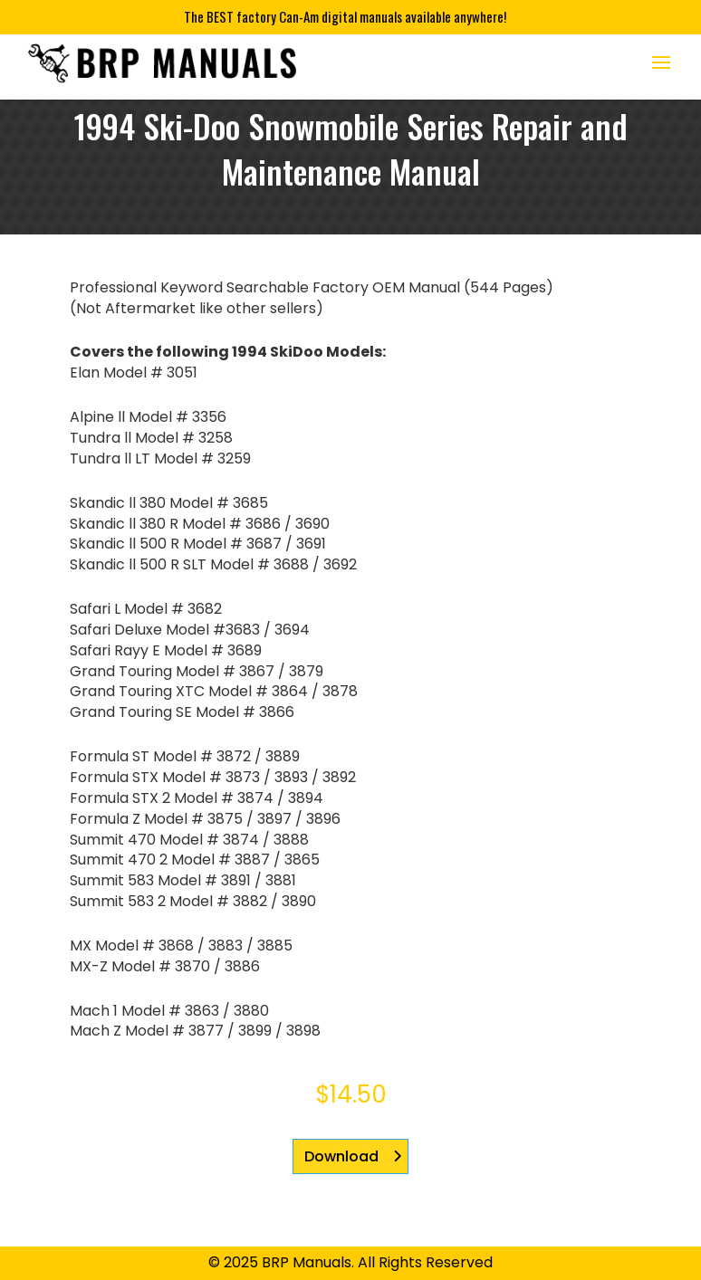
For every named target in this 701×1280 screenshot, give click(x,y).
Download (341, 1156)
